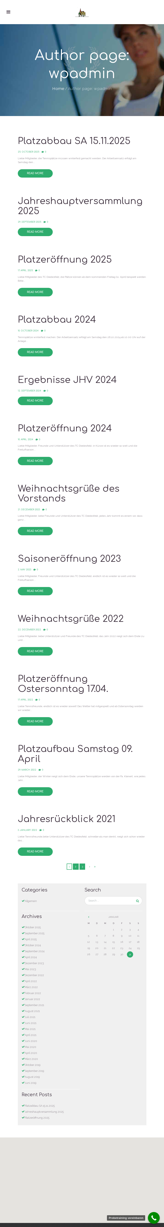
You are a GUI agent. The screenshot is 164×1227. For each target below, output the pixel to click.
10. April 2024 (25, 434)
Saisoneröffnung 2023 (68, 553)
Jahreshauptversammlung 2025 (79, 205)
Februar (33, 979)
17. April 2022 (25, 691)
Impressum (82, 1218)
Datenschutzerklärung (82, 1214)
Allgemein (31, 890)
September (34, 922)
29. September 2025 (29, 220)
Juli (30, 1002)
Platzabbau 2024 (56, 317)
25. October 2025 (28, 151)
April (31, 927)
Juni (30, 1008)
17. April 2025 (25, 268)
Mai (30, 956)
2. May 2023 (24, 563)
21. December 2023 (28, 504)
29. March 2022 (27, 760)
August (32, 997)
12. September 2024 (29, 387)
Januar (32, 985)
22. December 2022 (29, 622)
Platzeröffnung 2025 (63, 258)
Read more (35, 172)
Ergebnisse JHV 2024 (66, 376)
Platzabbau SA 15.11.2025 (73, 141)
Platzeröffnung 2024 (64, 424)
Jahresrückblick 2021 (65, 809)
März (31, 973)
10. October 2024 (28, 327)
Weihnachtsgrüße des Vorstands (67, 488)
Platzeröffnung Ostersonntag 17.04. (62, 676)
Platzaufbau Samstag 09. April (74, 745)
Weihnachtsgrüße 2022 (69, 612)
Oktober (33, 916)
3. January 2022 (27, 820)
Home (58, 89)
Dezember (34, 950)
